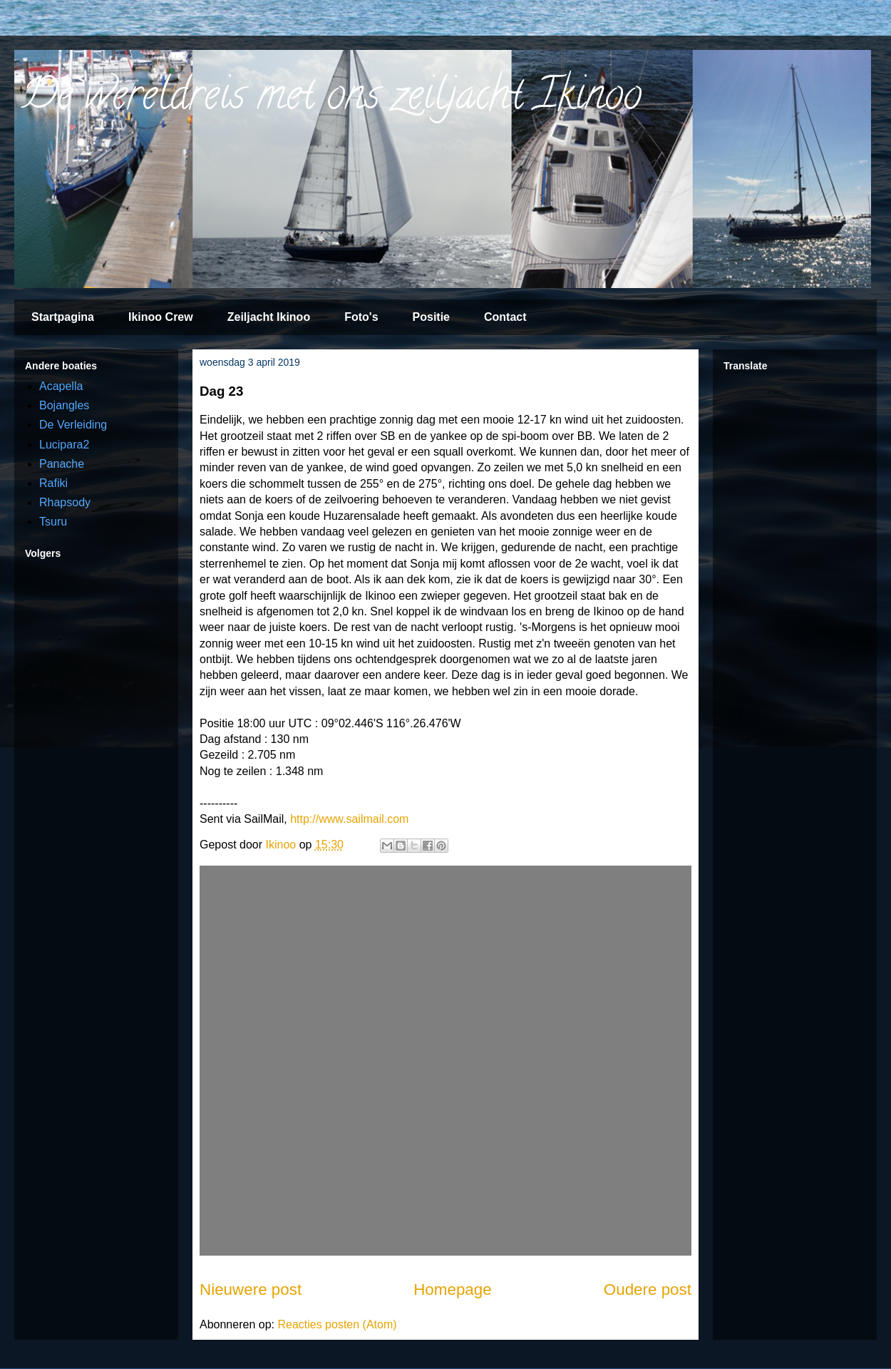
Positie (431, 317)
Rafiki (53, 483)
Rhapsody (65, 502)
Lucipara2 (64, 445)
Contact (505, 317)
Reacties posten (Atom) (336, 1324)
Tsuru (53, 522)
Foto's (361, 317)
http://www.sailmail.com (349, 819)
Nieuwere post (251, 1289)
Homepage (452, 1289)
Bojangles (64, 405)
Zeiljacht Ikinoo (268, 317)
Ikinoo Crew (160, 317)
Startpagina (62, 317)
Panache (61, 464)
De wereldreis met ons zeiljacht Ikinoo (331, 99)
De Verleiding (73, 425)
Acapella (61, 386)
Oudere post (647, 1289)
